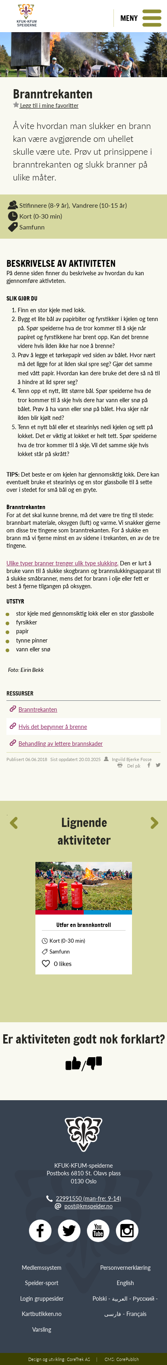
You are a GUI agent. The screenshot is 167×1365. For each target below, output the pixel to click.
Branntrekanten (38, 709)
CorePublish (127, 1359)
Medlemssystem (42, 1267)
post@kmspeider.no (88, 1206)
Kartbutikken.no (42, 1314)
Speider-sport (41, 1283)
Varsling (41, 1329)
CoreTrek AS (78, 1359)
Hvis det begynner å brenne (53, 726)
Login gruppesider (42, 1298)
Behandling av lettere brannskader (61, 743)
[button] (140, 18)
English (125, 1283)
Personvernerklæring (125, 1267)
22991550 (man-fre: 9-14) (88, 1198)
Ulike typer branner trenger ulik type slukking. (62, 563)
